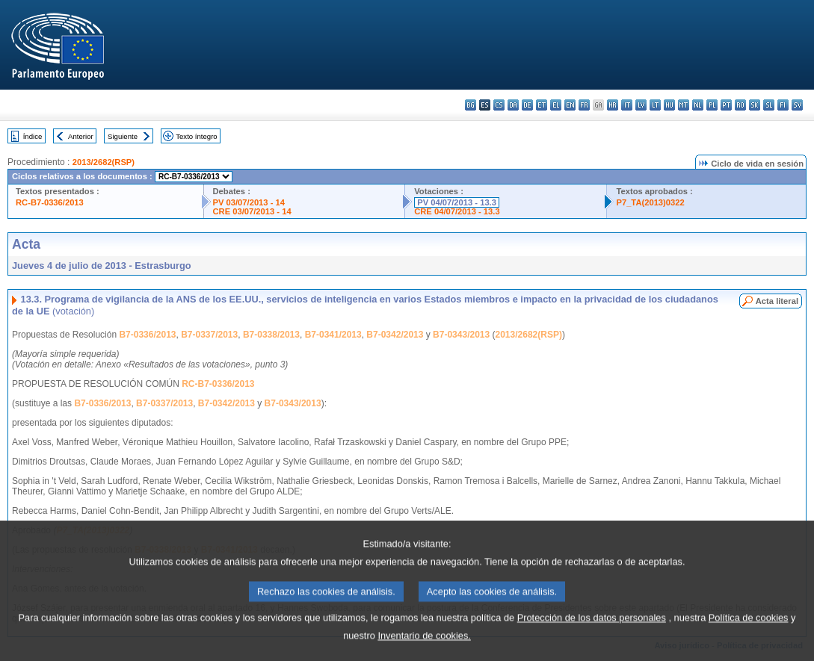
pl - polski (712, 105)
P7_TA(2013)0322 (650, 202)
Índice (33, 136)
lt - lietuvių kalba (655, 105)
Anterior (80, 136)
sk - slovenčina (754, 105)
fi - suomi (783, 105)
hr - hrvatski (612, 105)
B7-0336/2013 (147, 334)
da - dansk (513, 105)
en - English (570, 105)
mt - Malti (683, 105)
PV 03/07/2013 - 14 (249, 202)
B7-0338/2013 (271, 334)
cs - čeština (499, 105)
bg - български (470, 105)
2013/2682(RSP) (104, 162)
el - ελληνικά (555, 105)
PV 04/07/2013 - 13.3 (456, 202)
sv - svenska (797, 105)
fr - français (584, 105)
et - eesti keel (541, 105)
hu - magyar (669, 105)
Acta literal (777, 301)
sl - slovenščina (768, 105)
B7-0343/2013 (461, 334)
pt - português (726, 105)
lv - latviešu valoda (641, 105)
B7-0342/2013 (394, 334)
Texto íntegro (196, 136)
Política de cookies (749, 636)
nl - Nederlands (697, 105)
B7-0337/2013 (209, 334)
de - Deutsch (527, 105)
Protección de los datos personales (591, 636)
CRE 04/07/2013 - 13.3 (456, 211)
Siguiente (123, 136)
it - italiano (626, 105)
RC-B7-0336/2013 (50, 202)
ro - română (740, 105)
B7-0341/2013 (333, 334)
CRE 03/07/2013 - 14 (252, 211)
